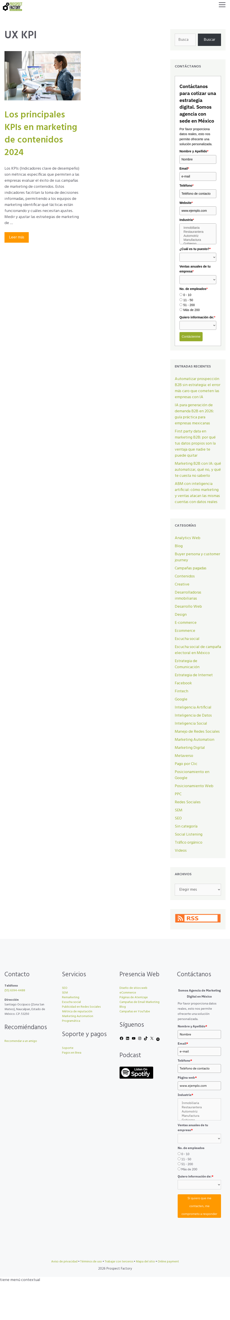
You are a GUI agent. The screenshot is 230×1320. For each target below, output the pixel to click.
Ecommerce (185, 631)
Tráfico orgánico (188, 842)
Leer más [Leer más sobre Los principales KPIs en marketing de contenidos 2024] (16, 237)
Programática (71, 1021)
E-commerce (186, 623)
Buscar (209, 40)
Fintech (181, 691)
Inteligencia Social (191, 723)
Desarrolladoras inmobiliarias (188, 595)
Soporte (67, 1048)
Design (181, 614)
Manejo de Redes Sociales (197, 731)
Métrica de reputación (77, 1011)
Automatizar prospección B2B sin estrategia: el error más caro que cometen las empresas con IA (197, 388)
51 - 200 (189, 305)
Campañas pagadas (190, 568)
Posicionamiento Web (194, 786)
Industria (186, 220)
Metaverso (184, 756)
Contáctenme (191, 336)
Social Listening (188, 834)
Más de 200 (191, 310)
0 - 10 (187, 295)
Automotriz (198, 236)
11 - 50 (188, 300)
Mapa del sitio (145, 1261)
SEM (178, 810)
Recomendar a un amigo (20, 1041)
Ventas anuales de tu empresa (195, 269)
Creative (182, 584)
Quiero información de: (197, 317)
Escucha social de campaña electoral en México (198, 650)
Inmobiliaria (198, 228)
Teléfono (186, 185)
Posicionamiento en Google (192, 775)
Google (181, 699)
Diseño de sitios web (133, 988)
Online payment (168, 1261)
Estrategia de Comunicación (187, 664)
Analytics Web (187, 538)
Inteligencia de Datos (193, 715)
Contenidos (185, 576)
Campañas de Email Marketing (139, 1002)
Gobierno (198, 244)
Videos (181, 850)
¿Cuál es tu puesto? (195, 249)
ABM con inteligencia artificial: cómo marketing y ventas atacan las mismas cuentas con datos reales (197, 493)
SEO (178, 818)
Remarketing (70, 997)
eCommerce (127, 992)
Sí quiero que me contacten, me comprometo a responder (199, 1206)
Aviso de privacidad (64, 1261)
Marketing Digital (190, 748)
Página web (187, 1078)
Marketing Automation (194, 740)
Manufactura (198, 240)
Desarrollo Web (188, 606)
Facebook (183, 683)
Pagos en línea (71, 1052)
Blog (179, 546)
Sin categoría (186, 826)
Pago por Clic (186, 764)
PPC (178, 794)
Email (184, 168)
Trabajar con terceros (119, 1261)
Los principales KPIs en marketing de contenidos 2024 (40, 134)
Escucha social (187, 639)
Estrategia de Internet (194, 675)
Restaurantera (198, 232)
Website (186, 203)
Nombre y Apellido (193, 151)
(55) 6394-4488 (14, 990)
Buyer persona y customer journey (197, 557)
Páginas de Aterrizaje (133, 997)
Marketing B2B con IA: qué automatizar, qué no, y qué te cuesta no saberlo (198, 469)
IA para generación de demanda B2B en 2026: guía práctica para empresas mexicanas (194, 414)
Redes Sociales (188, 802)
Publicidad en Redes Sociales (81, 1006)
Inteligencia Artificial (193, 707)
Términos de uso (91, 1261)
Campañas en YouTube (134, 1011)
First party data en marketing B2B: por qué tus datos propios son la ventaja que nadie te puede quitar (195, 443)
